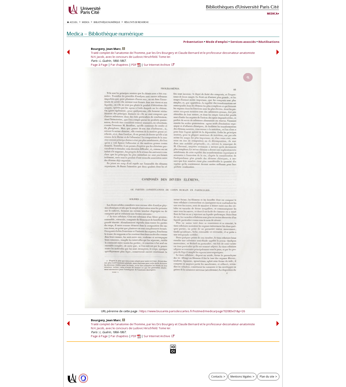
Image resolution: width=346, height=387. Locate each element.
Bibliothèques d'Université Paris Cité (242, 6)
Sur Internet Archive (157, 65)
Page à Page (99, 65)
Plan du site (267, 376)
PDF (136, 65)
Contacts (216, 376)
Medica (272, 13)
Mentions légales (241, 376)
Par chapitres (119, 65)
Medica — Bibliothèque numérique (105, 34)
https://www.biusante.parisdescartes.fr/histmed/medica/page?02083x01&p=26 (192, 311)
